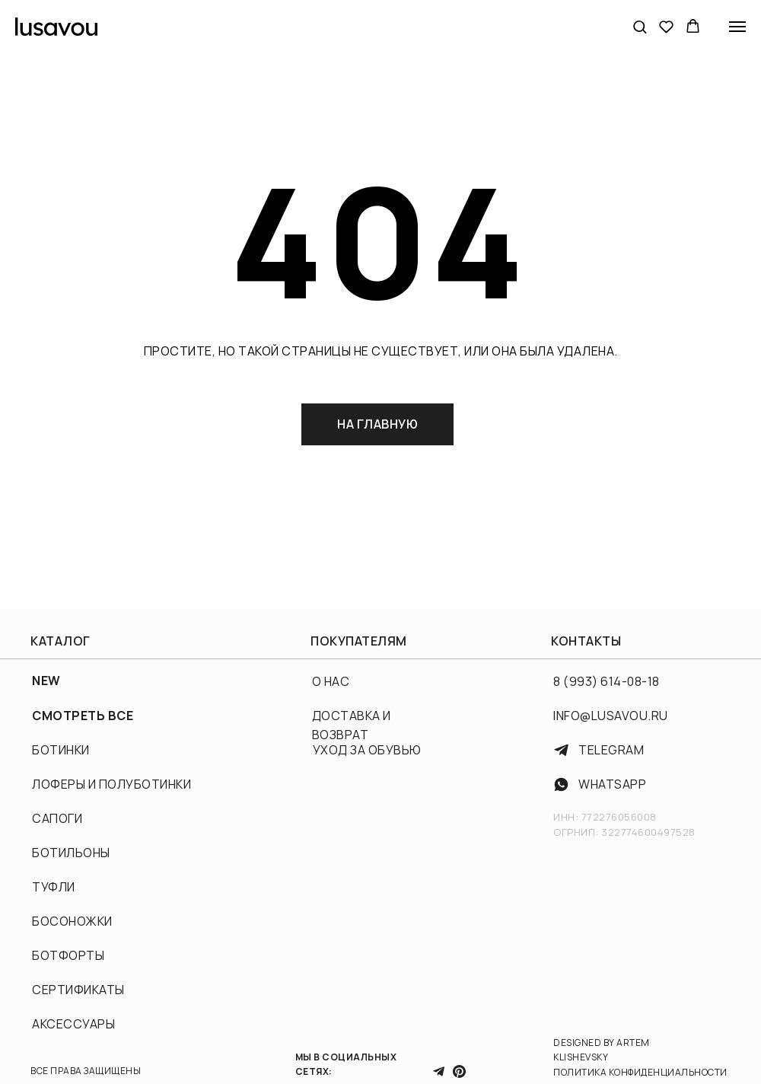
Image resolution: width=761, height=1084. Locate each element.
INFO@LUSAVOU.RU (610, 715)
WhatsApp (612, 784)
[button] (639, 26)
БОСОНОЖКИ (72, 921)
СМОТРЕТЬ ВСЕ (82, 715)
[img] (561, 784)
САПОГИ (57, 818)
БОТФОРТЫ (68, 955)
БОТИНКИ (61, 749)
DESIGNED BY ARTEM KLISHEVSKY (601, 1049)
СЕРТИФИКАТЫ (78, 989)
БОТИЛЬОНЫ (71, 852)
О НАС (331, 681)
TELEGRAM (611, 749)
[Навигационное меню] (737, 26)
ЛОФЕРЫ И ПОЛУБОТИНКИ (111, 784)
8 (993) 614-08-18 (606, 681)
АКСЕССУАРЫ (73, 1023)
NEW (46, 680)
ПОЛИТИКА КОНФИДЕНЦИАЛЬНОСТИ (640, 1072)
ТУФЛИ (53, 886)
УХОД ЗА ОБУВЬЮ (367, 749)
